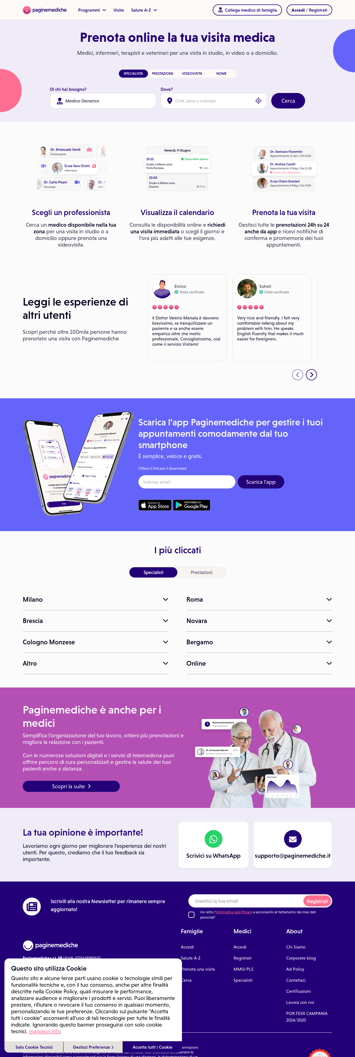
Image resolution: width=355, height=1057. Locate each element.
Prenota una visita (198, 969)
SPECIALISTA (133, 73)
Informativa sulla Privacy (234, 912)
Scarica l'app (261, 482)
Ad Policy (295, 969)
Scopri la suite (71, 786)
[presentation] (297, 374)
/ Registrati (309, 9)
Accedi (187, 947)
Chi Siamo (295, 947)
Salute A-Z (144, 9)
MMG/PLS (243, 969)
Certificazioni (298, 991)
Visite (118, 9)
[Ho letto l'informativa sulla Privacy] (191, 915)
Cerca (288, 101)
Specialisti (243, 980)
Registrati (317, 901)
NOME (221, 73)
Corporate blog (301, 958)
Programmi (92, 9)
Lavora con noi (300, 1002)
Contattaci (296, 980)
